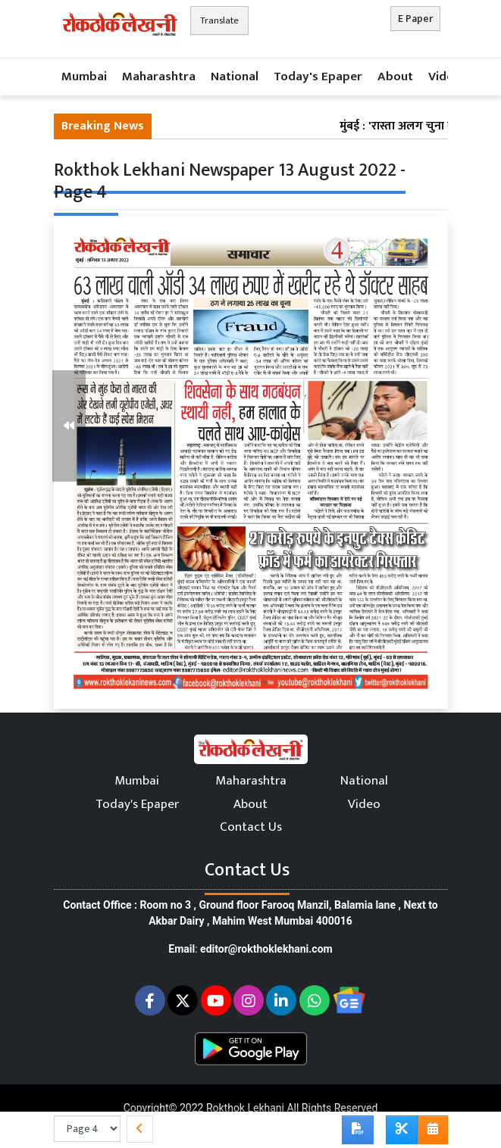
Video (444, 76)
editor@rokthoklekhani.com (266, 949)
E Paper (415, 18)
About (395, 76)
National (234, 76)
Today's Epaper (318, 76)
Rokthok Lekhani (245, 1108)
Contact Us (251, 827)
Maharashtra (159, 76)
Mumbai (84, 76)
